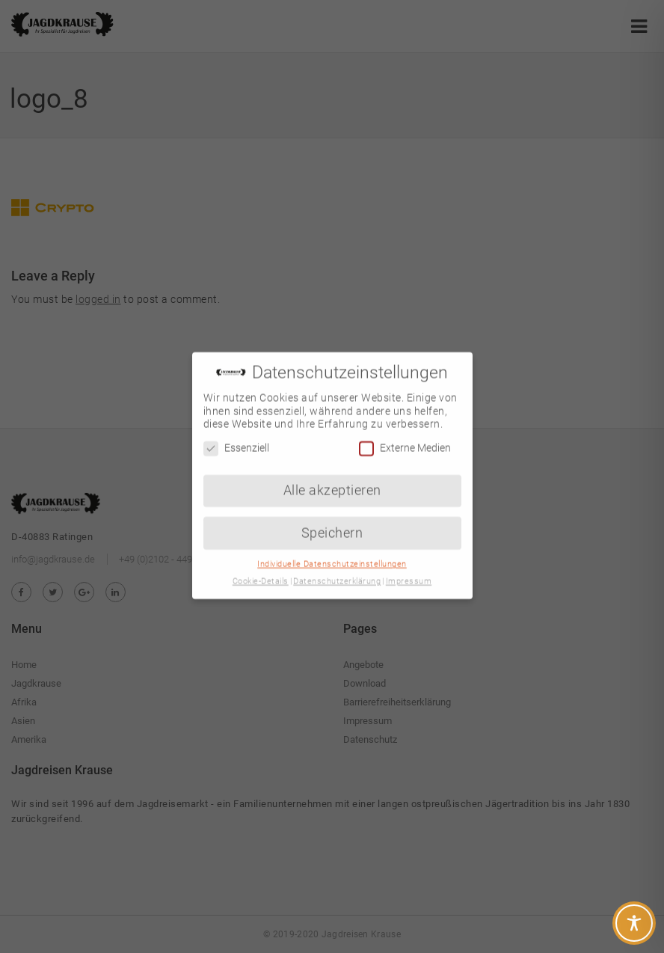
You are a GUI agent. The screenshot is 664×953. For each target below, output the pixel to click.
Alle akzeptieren (332, 478)
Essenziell (236, 436)
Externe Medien (405, 436)
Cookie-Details (261, 569)
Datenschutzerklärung (337, 569)
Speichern (332, 520)
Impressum (409, 569)
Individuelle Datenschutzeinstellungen (332, 552)
